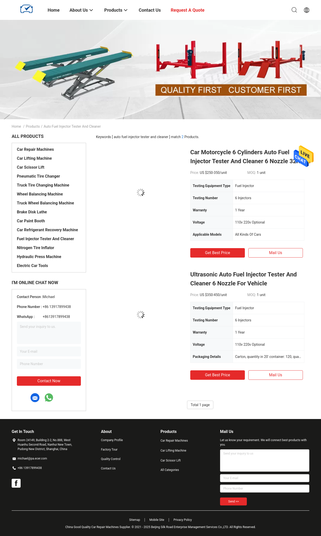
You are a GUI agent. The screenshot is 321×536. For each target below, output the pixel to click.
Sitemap (134, 520)
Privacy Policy (182, 520)
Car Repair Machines (35, 149)
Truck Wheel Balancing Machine (45, 203)
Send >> (233, 501)
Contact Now (48, 381)
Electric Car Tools (32, 265)
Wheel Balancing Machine (40, 194)
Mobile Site (156, 520)
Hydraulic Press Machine (39, 256)
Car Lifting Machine (34, 158)
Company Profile (112, 440)
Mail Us (275, 252)
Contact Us (108, 468)
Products (33, 126)
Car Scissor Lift (30, 167)
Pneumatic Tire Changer (38, 176)
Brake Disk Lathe (32, 212)
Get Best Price (217, 252)
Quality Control (111, 459)
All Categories (169, 470)
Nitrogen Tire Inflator (35, 247)
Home (16, 126)
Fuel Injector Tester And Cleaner (45, 238)
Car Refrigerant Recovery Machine (47, 230)
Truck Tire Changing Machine (43, 185)
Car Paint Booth (31, 221)
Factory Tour (109, 449)
